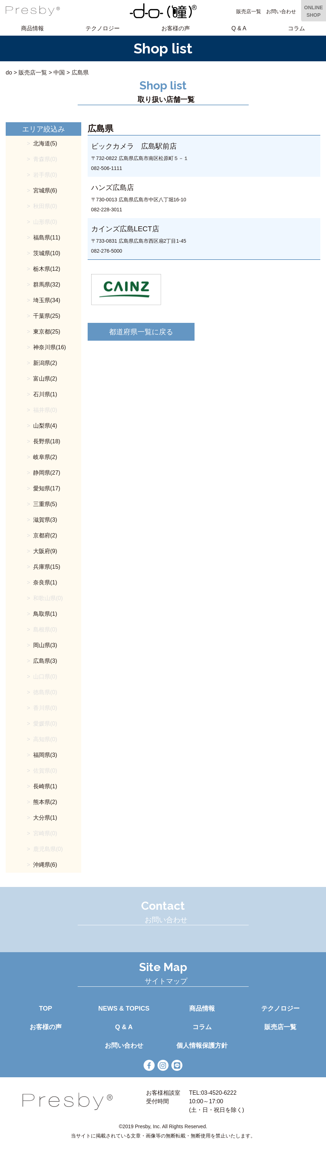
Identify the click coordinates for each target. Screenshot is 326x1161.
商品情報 (32, 28)
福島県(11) (46, 237)
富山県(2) (45, 379)
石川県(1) (45, 394)
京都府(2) (45, 535)
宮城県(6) (45, 190)
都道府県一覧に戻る (141, 332)
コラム (296, 28)
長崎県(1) (45, 786)
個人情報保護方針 (202, 1045)
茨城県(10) (46, 253)
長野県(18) (46, 441)
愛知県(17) (46, 488)
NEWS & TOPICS (124, 1008)
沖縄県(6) (45, 865)
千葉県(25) (46, 316)
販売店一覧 (248, 11)
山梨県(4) (45, 426)
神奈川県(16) (49, 347)
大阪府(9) (45, 551)
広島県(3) (45, 661)
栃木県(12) (46, 269)
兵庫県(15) (46, 567)
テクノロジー (103, 28)
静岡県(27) (46, 473)
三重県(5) (45, 504)
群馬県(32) (46, 285)
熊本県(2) (45, 802)
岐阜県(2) (45, 457)
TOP (45, 1008)
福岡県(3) (45, 755)
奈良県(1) (45, 582)
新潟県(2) (45, 363)
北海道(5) (45, 143)
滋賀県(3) (45, 520)
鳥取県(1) (45, 614)
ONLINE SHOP (313, 11)
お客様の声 (175, 28)
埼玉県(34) (46, 300)
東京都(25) (46, 332)
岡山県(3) (45, 645)
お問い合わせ (281, 11)
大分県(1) (45, 818)
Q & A (239, 28)
